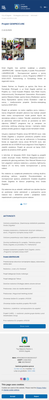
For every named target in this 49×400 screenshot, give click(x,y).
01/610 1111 (18, 369)
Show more (24, 326)
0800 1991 (31, 371)
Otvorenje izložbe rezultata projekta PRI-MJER (19, 303)
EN (45, 7)
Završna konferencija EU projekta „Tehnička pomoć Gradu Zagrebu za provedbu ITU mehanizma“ (22, 244)
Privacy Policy (41, 388)
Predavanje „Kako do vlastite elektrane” (17, 289)
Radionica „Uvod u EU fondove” (14, 269)
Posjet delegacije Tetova (12, 279)
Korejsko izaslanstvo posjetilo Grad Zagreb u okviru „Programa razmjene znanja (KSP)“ (21, 251)
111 (34, 369)
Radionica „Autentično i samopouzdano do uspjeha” (22, 308)
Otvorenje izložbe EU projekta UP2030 (17, 298)
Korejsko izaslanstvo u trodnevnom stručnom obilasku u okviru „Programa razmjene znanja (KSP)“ (23, 231)
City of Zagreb (6, 15)
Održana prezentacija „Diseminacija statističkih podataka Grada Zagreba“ (24, 224)
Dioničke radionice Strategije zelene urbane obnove (21, 284)
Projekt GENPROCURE (11, 257)
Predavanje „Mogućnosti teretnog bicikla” (18, 293)
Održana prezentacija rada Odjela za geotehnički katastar (24, 237)
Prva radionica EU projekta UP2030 (16, 320)
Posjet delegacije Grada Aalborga (15, 274)
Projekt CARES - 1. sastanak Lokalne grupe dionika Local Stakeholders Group (23, 315)
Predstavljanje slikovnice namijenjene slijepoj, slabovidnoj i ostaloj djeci (24, 263)
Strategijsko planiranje (20, 15)
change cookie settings (11, 390)
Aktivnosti (34, 15)
